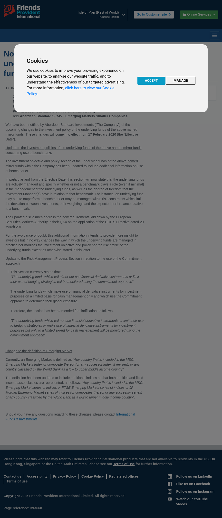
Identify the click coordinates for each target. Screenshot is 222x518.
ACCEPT (151, 81)
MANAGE (181, 81)
